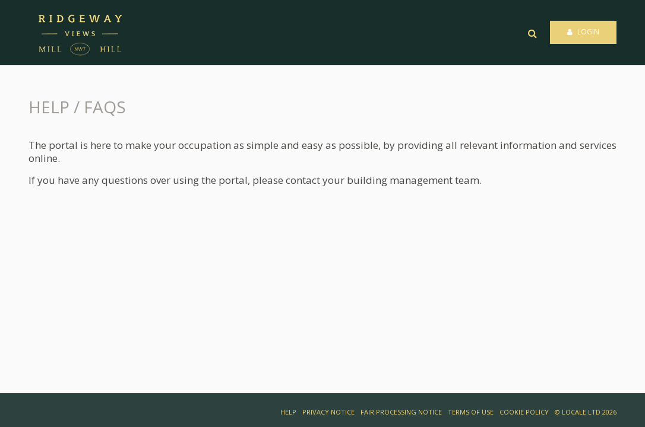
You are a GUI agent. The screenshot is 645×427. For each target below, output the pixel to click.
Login (583, 32)
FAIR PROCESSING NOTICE (401, 411)
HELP (288, 411)
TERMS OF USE (471, 411)
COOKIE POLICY (524, 411)
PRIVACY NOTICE (328, 411)
